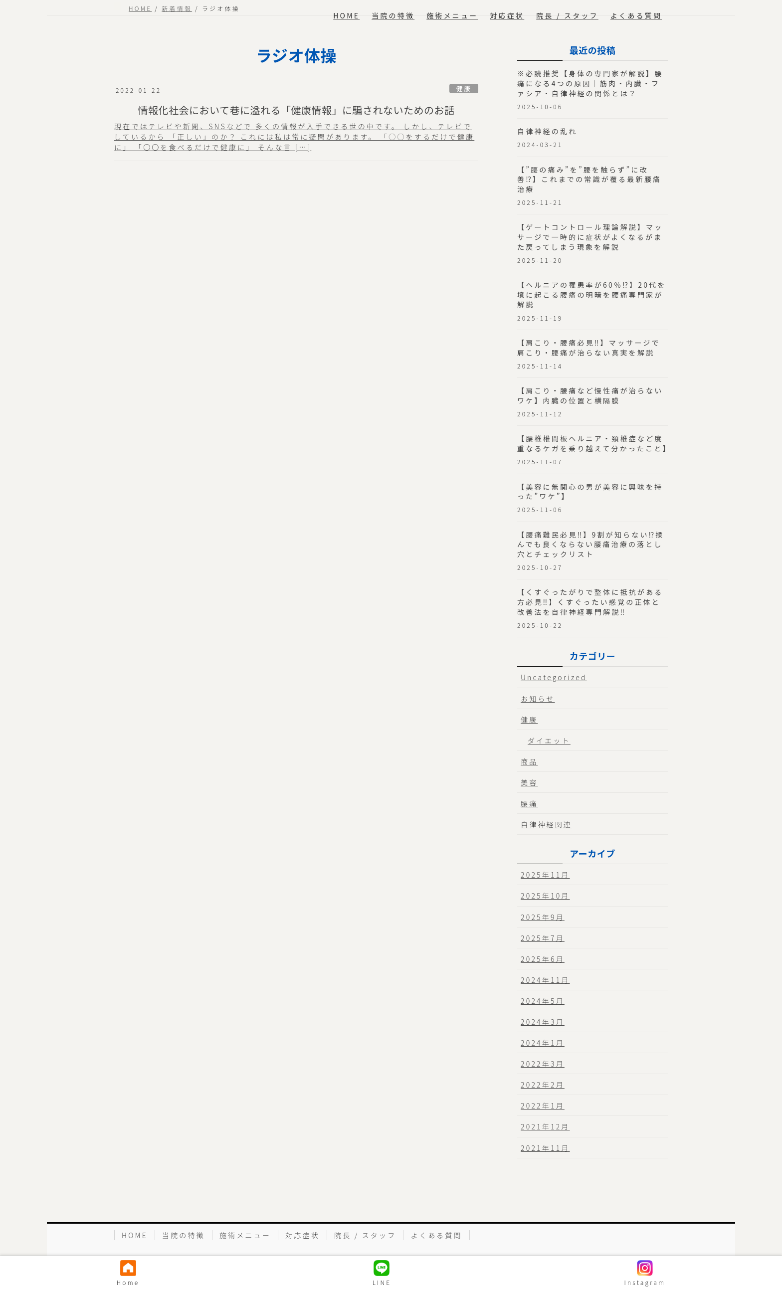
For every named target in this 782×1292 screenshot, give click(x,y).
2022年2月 (543, 1085)
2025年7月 (543, 938)
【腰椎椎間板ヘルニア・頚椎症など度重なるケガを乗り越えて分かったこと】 (594, 443)
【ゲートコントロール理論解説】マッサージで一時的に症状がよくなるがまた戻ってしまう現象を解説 (590, 236)
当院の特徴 (183, 1235)
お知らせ (538, 699)
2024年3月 (543, 1022)
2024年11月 (545, 980)
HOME (135, 1235)
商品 (529, 761)
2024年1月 (543, 1043)
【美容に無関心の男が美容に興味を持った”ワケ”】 (590, 492)
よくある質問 (436, 1235)
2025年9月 (543, 917)
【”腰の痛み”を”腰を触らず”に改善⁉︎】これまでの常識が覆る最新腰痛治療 (589, 179)
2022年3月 (543, 1064)
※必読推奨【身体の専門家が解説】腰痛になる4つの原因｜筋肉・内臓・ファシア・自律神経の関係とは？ (590, 83)
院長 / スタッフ (365, 1235)
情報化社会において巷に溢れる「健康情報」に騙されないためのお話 (296, 110)
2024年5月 (543, 1001)
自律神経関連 (546, 824)
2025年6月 (543, 959)
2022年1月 (543, 1105)
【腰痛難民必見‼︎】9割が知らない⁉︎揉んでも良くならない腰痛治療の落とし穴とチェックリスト (590, 544)
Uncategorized (554, 677)
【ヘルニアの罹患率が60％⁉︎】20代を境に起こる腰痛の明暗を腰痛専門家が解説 (591, 294)
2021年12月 (545, 1126)
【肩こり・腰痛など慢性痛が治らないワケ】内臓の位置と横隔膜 (590, 395)
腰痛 (529, 803)
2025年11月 (545, 875)
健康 (464, 88)
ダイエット (549, 740)
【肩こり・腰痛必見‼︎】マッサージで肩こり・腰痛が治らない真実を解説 (588, 348)
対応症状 (302, 1235)
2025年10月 (545, 896)
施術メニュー (245, 1235)
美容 (529, 782)
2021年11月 (545, 1148)
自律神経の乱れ (547, 131)
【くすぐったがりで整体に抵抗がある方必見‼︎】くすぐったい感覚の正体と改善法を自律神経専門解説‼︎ (590, 601)
